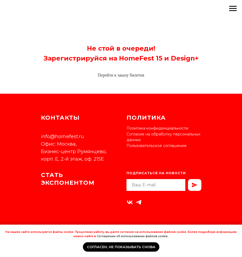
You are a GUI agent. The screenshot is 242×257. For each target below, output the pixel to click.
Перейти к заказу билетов (121, 75)
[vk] (129, 202)
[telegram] (138, 202)
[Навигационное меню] (233, 8)
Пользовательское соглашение (156, 145)
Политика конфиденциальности (157, 128)
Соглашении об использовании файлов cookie (132, 236)
